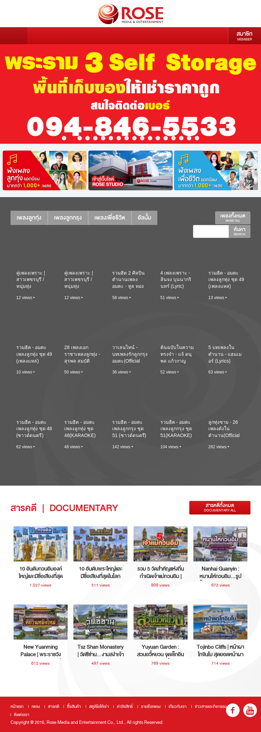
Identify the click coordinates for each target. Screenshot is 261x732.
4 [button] (87, 138)
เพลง (36, 706)
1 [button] (64, 138)
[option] (130, 94)
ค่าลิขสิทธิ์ (125, 706)
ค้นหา (239, 231)
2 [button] (72, 138)
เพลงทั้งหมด (232, 217)
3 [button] (79, 138)
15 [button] (173, 138)
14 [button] (165, 138)
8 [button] (119, 138)
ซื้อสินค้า (74, 706)
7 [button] (111, 138)
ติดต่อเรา (21, 715)
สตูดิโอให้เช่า (99, 706)
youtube (250, 710)
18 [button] (197, 138)
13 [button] (158, 138)
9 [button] (126, 138)
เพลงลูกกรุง (68, 217)
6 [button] (103, 138)
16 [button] (181, 138)
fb (233, 710)
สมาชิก (245, 35)
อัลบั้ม (144, 217)
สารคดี (53, 706)
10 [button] (134, 138)
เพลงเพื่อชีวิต (109, 217)
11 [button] (142, 138)
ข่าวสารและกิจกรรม (211, 706)
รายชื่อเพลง (150, 706)
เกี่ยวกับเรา (178, 706)
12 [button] (150, 138)
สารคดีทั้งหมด (219, 507)
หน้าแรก (17, 706)
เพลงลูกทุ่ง (29, 217)
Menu (13, 35)
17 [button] (189, 138)
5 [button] (95, 138)
